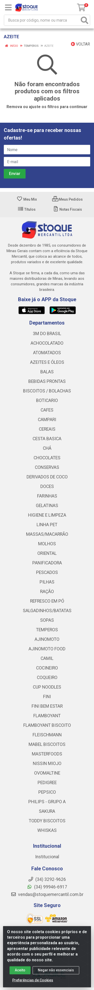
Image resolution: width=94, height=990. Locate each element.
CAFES (47, 410)
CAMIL (47, 658)
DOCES (47, 486)
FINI (47, 696)
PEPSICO (47, 792)
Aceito (20, 974)
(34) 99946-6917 (47, 886)
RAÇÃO (47, 591)
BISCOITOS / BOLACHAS (47, 390)
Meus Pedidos (67, 199)
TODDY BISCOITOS (47, 820)
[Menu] (8, 7)
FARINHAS (47, 496)
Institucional (47, 856)
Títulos (27, 209)
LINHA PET (47, 524)
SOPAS (47, 620)
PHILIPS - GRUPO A (47, 801)
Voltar (80, 44)
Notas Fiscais (67, 209)
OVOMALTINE (47, 773)
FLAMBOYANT (47, 715)
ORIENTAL (47, 553)
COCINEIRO (47, 667)
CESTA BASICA (47, 438)
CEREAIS (47, 429)
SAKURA (47, 811)
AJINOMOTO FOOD (47, 648)
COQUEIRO (47, 677)
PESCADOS (47, 572)
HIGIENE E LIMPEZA (47, 515)
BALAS (47, 371)
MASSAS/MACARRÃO (47, 534)
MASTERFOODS (47, 753)
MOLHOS (47, 543)
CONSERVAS (47, 467)
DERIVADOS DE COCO (47, 476)
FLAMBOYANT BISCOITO (47, 725)
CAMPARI (47, 419)
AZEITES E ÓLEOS (47, 362)
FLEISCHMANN (47, 734)
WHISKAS (47, 830)
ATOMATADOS (47, 352)
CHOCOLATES (47, 457)
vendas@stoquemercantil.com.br (47, 894)
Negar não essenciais (56, 974)
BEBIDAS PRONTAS (47, 381)
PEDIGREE (47, 782)
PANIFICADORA (47, 562)
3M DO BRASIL (47, 333)
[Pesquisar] (84, 20)
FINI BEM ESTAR (47, 706)
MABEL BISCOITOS (47, 744)
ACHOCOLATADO (47, 343)
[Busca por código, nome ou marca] (41, 20)
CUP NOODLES (47, 687)
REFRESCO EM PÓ (47, 601)
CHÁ (47, 448)
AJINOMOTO (47, 639)
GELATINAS (47, 505)
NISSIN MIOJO (47, 763)
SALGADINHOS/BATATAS (47, 610)
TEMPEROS (47, 629)
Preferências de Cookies (32, 984)
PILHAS (47, 581)
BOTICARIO (47, 400)
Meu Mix (27, 199)
